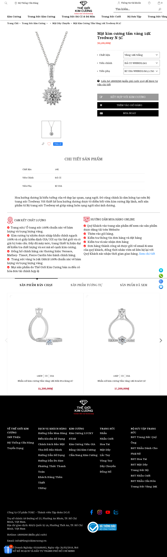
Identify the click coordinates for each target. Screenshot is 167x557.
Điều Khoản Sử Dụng (51, 438)
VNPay (42, 488)
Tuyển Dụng (15, 448)
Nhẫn (103, 433)
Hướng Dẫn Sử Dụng (51, 455)
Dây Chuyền (108, 466)
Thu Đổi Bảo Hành (50, 449)
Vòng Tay (106, 460)
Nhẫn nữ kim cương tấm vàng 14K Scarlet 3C (122, 381)
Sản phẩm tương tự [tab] (86, 285)
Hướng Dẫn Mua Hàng (52, 433)
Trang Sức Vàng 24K (144, 486)
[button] (6, 2)
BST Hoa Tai (139, 459)
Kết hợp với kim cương (128, 97)
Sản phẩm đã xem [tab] (133, 285)
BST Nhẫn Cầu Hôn (143, 481)
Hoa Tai (105, 444)
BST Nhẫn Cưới (140, 475)
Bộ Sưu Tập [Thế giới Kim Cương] (134, 16)
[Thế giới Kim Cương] (26, 2)
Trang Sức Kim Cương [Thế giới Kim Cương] (41, 16)
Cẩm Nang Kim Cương (83, 455)
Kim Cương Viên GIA (82, 444)
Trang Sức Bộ (140, 470)
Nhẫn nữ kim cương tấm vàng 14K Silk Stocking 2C (45, 381)
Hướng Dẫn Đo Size (50, 460)
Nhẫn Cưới (106, 438)
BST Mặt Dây (139, 464)
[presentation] (11, 340)
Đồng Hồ (106, 471)
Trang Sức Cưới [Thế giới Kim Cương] (111, 16)
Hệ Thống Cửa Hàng (20, 442)
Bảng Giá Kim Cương (82, 449)
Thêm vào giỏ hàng (129, 105)
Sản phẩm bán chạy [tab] (36, 285)
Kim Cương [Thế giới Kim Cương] (14, 16)
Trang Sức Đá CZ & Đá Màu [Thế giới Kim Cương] (78, 16)
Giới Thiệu (13, 437)
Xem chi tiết (147, 253)
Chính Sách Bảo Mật (51, 444)
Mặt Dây (105, 449)
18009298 (22, 534)
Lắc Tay (105, 455)
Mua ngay (129, 113)
